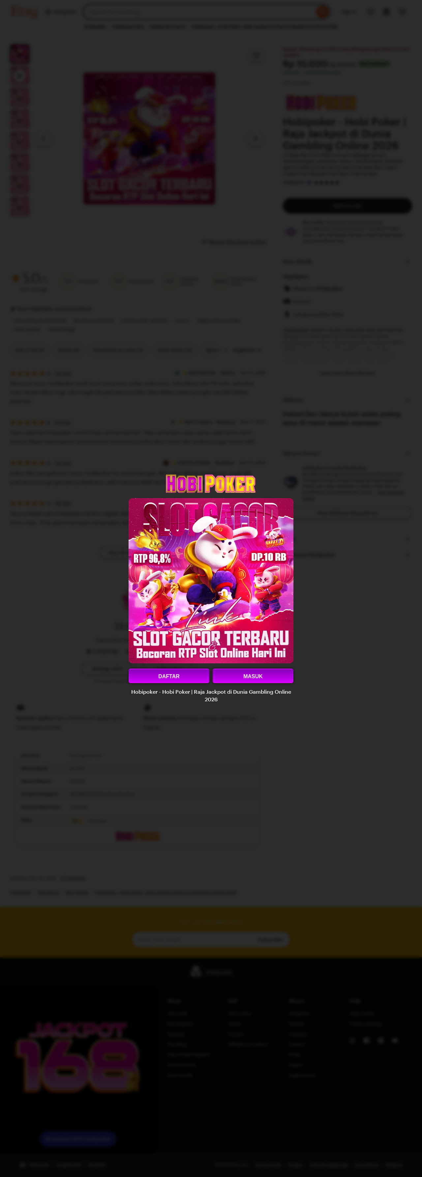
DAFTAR (169, 676)
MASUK (253, 676)
